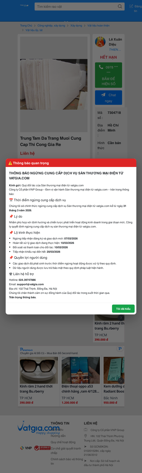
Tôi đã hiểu (123, 308)
